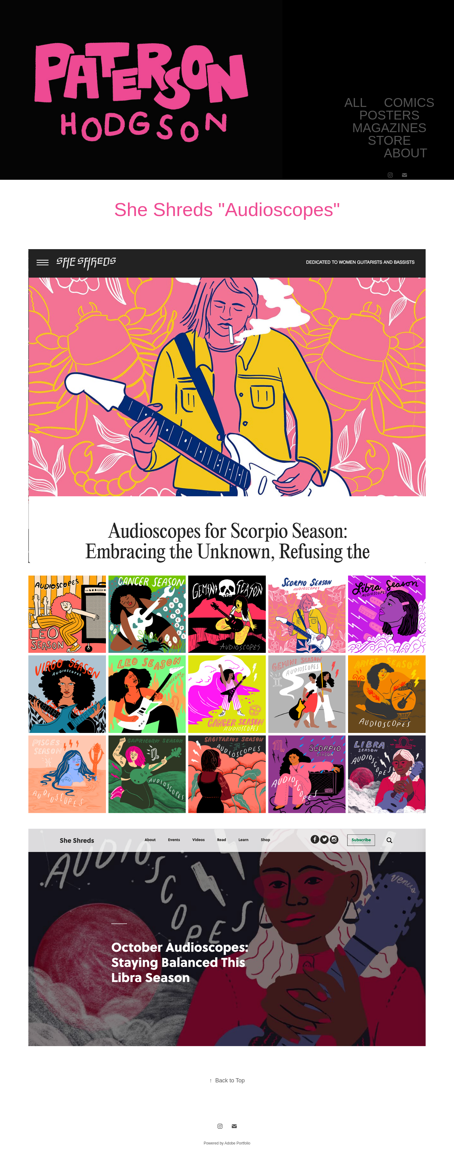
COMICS (409, 102)
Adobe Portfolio (237, 1143)
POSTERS (389, 115)
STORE (389, 140)
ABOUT (406, 153)
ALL (355, 102)
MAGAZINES (389, 128)
